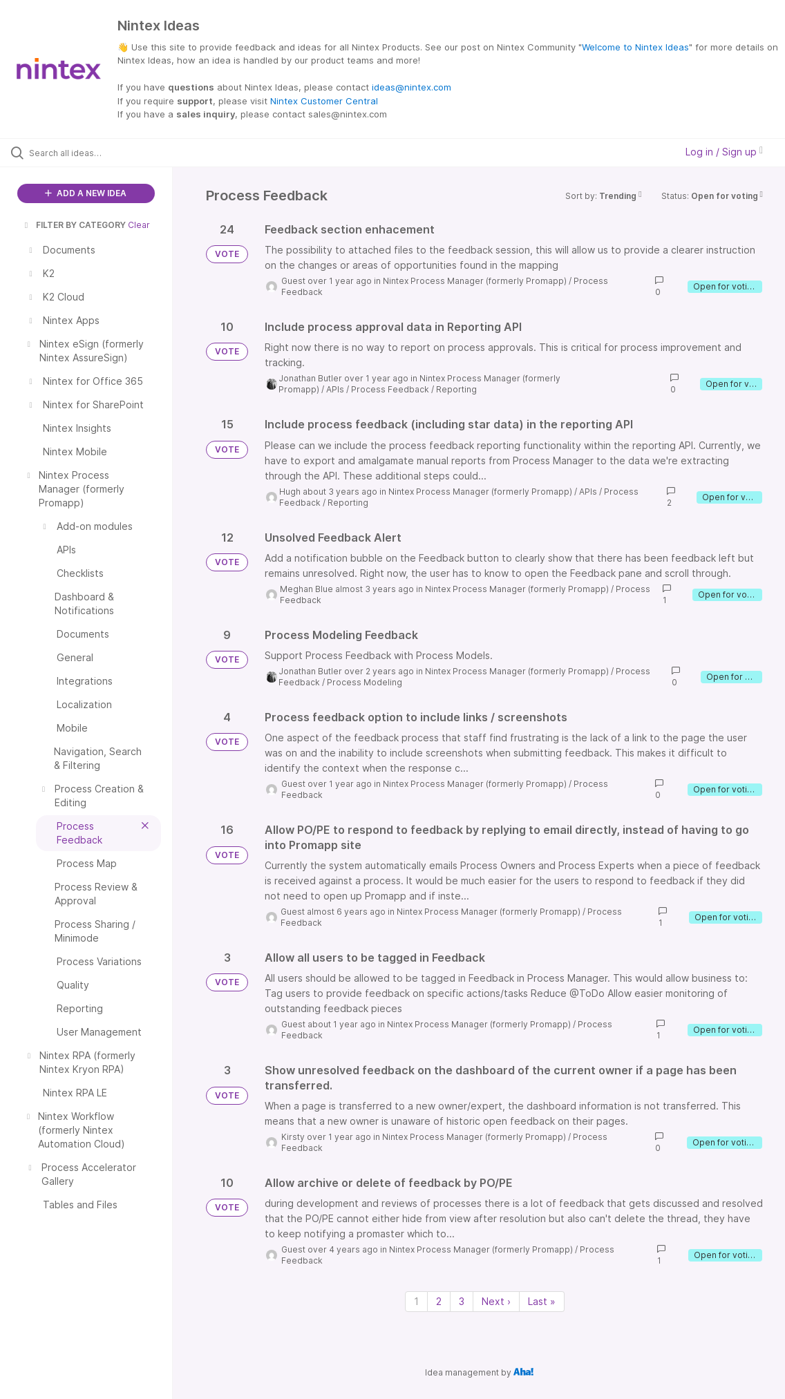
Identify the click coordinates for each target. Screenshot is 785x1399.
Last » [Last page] (542, 1301)
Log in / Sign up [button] (724, 152)
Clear (139, 225)
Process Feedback (390, 389)
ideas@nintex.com (411, 87)
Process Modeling (364, 682)
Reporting (456, 389)
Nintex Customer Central (324, 100)
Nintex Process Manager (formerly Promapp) (475, 281)
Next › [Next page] (496, 1301)
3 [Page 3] (461, 1301)
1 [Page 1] (416, 1301)
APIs (335, 389)
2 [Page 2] (439, 1301)
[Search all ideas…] (95, 152)
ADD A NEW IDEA (85, 193)
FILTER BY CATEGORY (74, 225)
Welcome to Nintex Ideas (635, 47)
